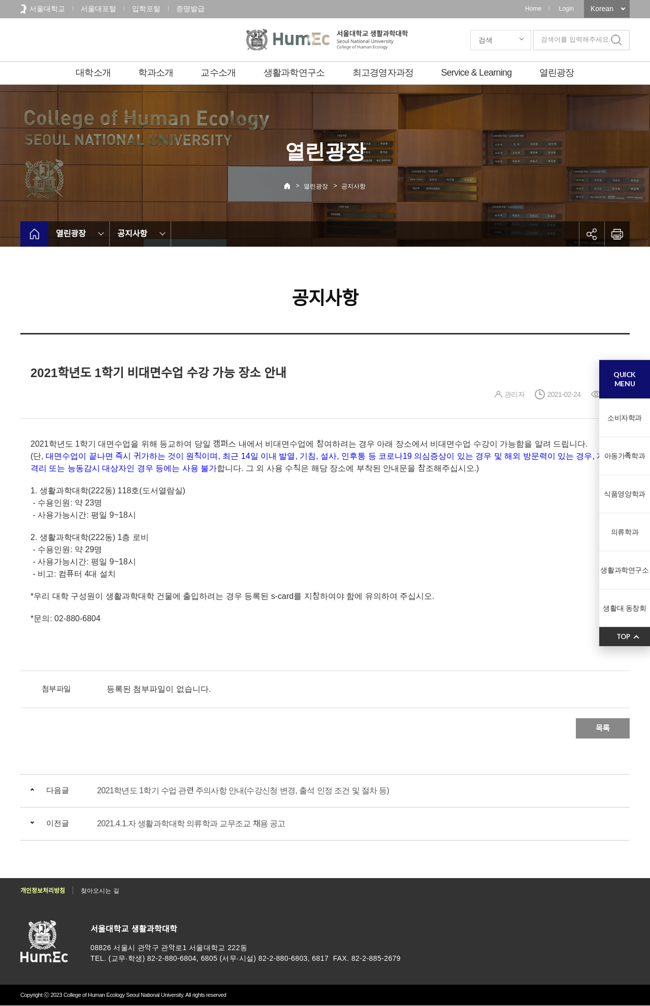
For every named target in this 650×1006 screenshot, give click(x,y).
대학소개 (93, 73)
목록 (603, 728)
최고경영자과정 (383, 73)
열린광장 (556, 73)
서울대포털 (98, 9)
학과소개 (155, 73)
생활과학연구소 (294, 73)
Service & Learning (476, 73)
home (34, 234)
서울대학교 (47, 9)
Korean (602, 9)
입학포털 (146, 9)
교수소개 (218, 73)
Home (533, 8)
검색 (485, 40)
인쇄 (617, 234)
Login (566, 8)
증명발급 (190, 9)
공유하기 (591, 234)
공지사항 (353, 186)
